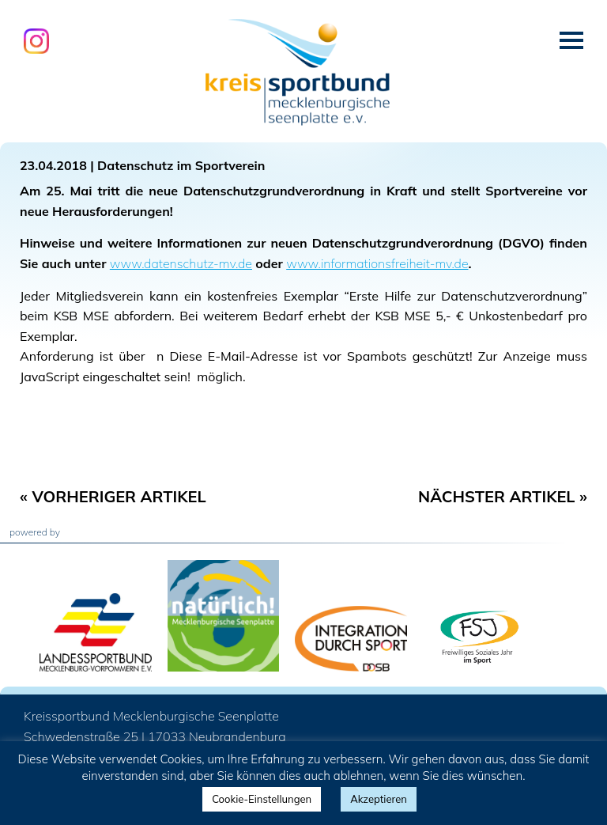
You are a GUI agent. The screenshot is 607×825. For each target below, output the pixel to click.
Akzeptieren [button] (378, 799)
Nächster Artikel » (502, 496)
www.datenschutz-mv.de (181, 263)
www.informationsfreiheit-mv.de (377, 263)
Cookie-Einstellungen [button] (261, 799)
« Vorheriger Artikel (113, 496)
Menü (571, 40)
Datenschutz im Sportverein (181, 165)
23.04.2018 (53, 165)
